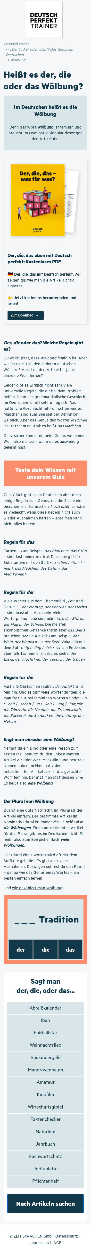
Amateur (46, 1082)
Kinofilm (45, 1095)
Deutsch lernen (16, 44)
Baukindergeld (46, 1058)
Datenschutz (66, 1236)
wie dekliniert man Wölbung (37, 888)
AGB (57, 1243)
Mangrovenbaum (45, 1070)
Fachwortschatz (45, 1156)
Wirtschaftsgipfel (45, 1107)
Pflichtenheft (45, 1181)
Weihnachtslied (45, 1045)
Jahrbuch (45, 1144)
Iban (45, 1020)
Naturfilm (45, 1132)
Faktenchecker (45, 1119)
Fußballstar (45, 1033)
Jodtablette (46, 1169)
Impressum (39, 1243)
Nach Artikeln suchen (45, 1203)
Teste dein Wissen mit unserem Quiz (45, 473)
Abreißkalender (45, 1008)
